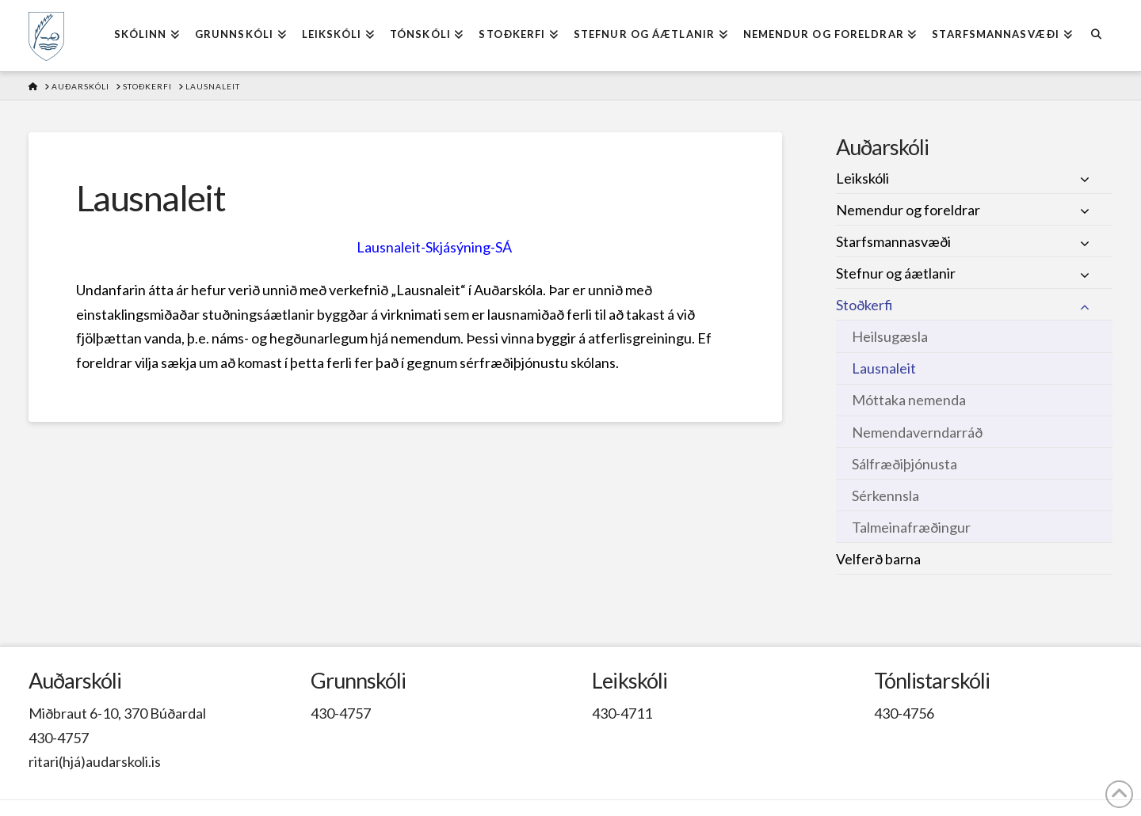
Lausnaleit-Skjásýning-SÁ (434, 247)
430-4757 (59, 737)
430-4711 (622, 713)
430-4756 (904, 713)
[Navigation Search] (1096, 35)
